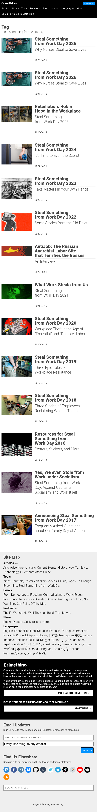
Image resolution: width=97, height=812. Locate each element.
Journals (17, 581)
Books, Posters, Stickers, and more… (27, 622)
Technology (10, 572)
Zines (7, 581)
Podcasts (35, 8)
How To (73, 567)
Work (69, 594)
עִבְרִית (87, 644)
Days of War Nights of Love (64, 599)
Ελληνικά (31, 635)
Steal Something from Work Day (39, 585)
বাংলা (57, 644)
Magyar (45, 640)
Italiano (31, 631)
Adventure (17, 567)
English (8, 631)
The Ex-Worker (12, 613)
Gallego (75, 649)
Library (15, 8)
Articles (8, 563)
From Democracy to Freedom (22, 594)
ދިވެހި (65, 649)
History (62, 567)
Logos (72, 581)
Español (19, 631)
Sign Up (87, 750)
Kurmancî (9, 653)
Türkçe (55, 640)
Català (58, 649)
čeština (22, 640)
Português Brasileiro (75, 631)
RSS (16, 563)
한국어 (36, 644)
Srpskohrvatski (13, 644)
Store (46, 8)
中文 (78, 635)
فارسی (65, 640)
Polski (20, 635)
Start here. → (83, 708)
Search (55, 8)
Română (48, 644)
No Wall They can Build (39, 613)
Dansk (78, 644)
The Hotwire (63, 613)
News (83, 567)
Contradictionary (54, 594)
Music (62, 581)
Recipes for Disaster (32, 599)
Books (5, 8)
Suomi (43, 635)
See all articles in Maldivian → (19, 14)
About (79, 8)
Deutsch (42, 631)
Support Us (89, 3)
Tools (24, 8)
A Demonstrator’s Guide (35, 572)
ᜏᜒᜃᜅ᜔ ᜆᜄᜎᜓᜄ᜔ (36, 653)
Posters (30, 581)
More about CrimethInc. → (75, 693)
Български (66, 635)
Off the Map (38, 603)
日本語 (53, 635)
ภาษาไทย (8, 649)
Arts (6, 567)
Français (55, 631)
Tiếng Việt (45, 649)
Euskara (33, 640)
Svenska (67, 644)
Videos (52, 581)
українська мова (26, 649)
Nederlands (77, 640)
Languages (67, 8)
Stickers (41, 581)
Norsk (21, 653)
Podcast (8, 608)
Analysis (30, 567)
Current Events (46, 567)
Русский (9, 635)
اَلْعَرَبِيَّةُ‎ (27, 644)
